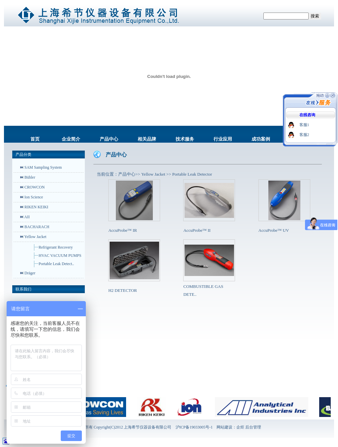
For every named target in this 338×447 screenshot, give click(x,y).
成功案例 (261, 139)
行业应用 (223, 139)
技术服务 (185, 139)
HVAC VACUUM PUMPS (60, 255)
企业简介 (71, 139)
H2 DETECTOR (122, 290)
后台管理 (253, 427)
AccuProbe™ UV (273, 230)
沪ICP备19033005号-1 (194, 427)
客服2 (304, 134)
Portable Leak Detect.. (56, 263)
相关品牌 (147, 139)
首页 (35, 139)
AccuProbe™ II (196, 230)
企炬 (240, 427)
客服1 (304, 124)
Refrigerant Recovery (56, 247)
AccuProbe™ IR (122, 230)
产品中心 (109, 139)
